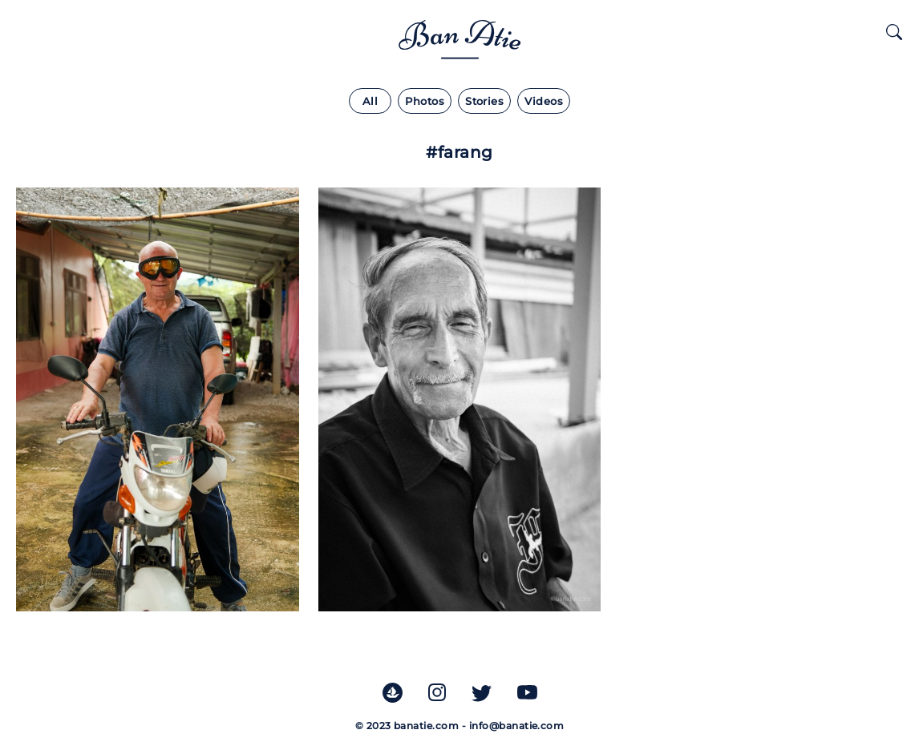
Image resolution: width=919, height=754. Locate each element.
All (370, 101)
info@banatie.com (517, 726)
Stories (484, 101)
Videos (543, 101)
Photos (424, 101)
